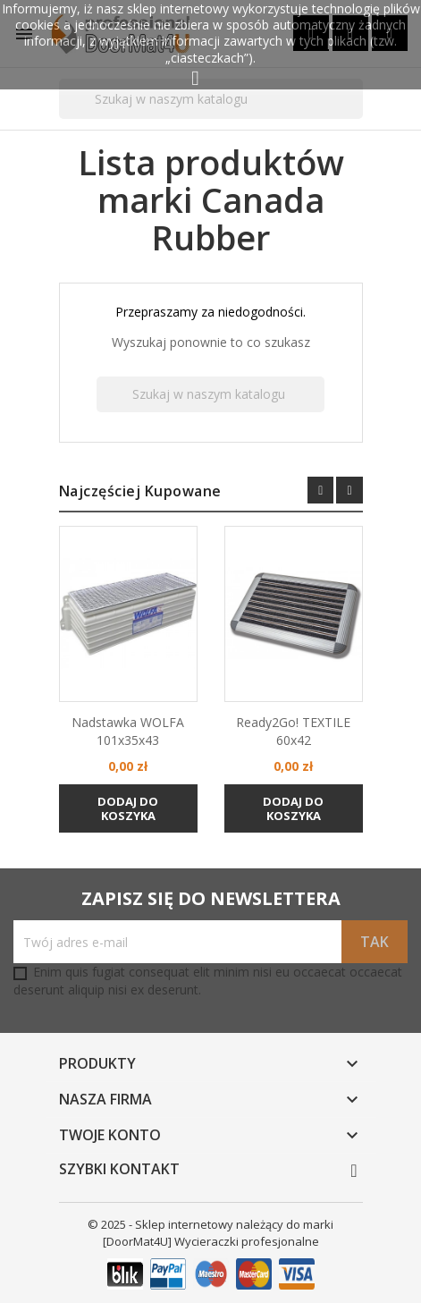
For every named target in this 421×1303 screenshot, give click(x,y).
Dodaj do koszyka (127, 808)
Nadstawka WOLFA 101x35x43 (128, 731)
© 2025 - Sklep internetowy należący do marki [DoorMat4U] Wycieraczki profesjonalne (210, 1232)
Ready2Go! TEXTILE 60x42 (293, 731)
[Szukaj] (211, 99)
